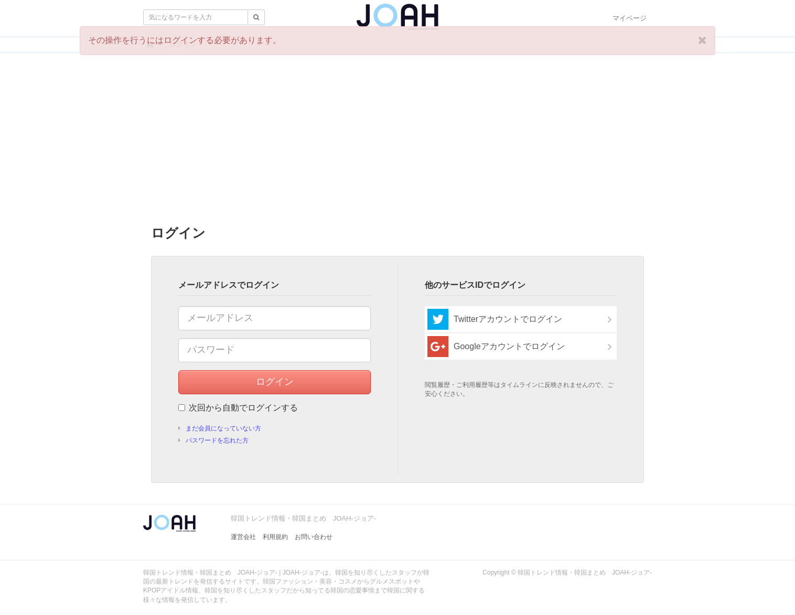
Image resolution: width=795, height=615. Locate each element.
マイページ (630, 18)
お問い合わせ (313, 537)
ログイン (275, 381)
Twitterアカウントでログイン (494, 319)
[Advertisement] (397, 142)
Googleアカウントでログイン (496, 346)
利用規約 (275, 537)
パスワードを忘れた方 (217, 440)
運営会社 (243, 537)
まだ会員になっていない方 (223, 428)
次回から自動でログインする (238, 407)
